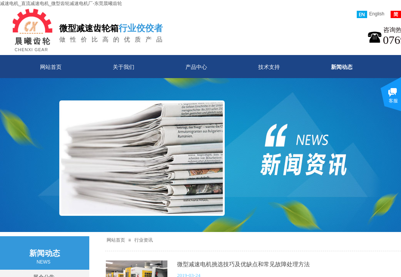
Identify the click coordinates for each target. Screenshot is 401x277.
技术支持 (269, 67)
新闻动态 (342, 67)
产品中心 (196, 67)
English (370, 14)
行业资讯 (143, 240)
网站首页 (51, 67)
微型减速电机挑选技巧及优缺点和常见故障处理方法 (243, 264)
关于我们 (123, 67)
